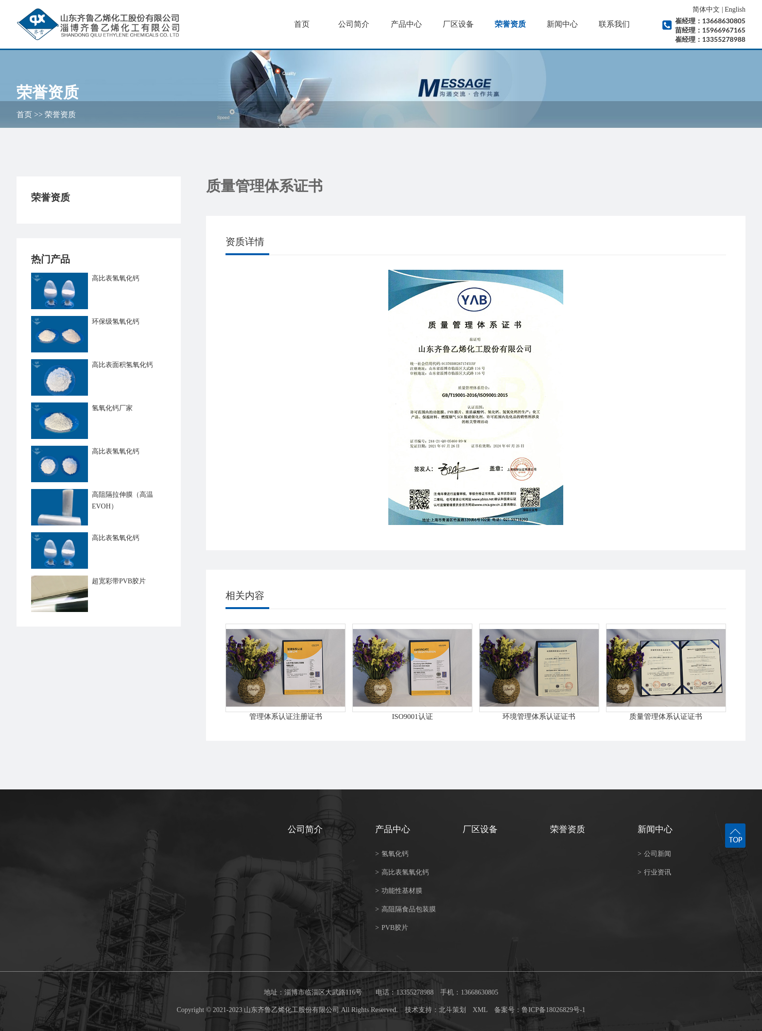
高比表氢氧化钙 (402, 872)
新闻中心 (562, 24)
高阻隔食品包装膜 (405, 909)
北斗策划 (452, 1010)
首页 (302, 24)
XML (480, 1010)
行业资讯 (654, 872)
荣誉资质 (510, 24)
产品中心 (406, 24)
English (735, 9)
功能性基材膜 (398, 890)
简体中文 (706, 9)
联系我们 (614, 24)
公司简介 (353, 24)
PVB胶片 (391, 927)
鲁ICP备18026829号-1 (553, 1010)
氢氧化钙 (392, 853)
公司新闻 (654, 853)
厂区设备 (458, 24)
